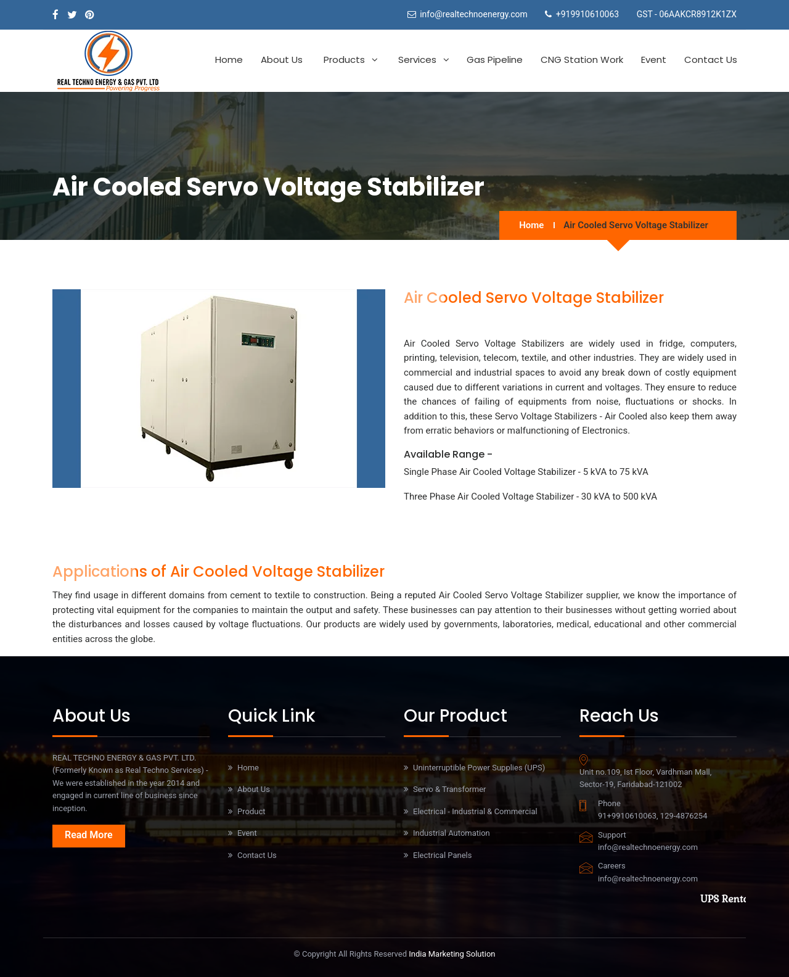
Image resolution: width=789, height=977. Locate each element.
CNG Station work (582, 59)
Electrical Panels (442, 855)
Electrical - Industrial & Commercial (475, 811)
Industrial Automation (451, 833)
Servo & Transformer (449, 789)
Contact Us (710, 59)
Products (344, 59)
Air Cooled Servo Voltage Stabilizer (635, 225)
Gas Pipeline (495, 59)
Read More (89, 835)
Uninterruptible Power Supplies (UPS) (479, 767)
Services (417, 59)
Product (251, 811)
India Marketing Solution (452, 953)
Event (653, 59)
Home (229, 59)
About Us (282, 59)
